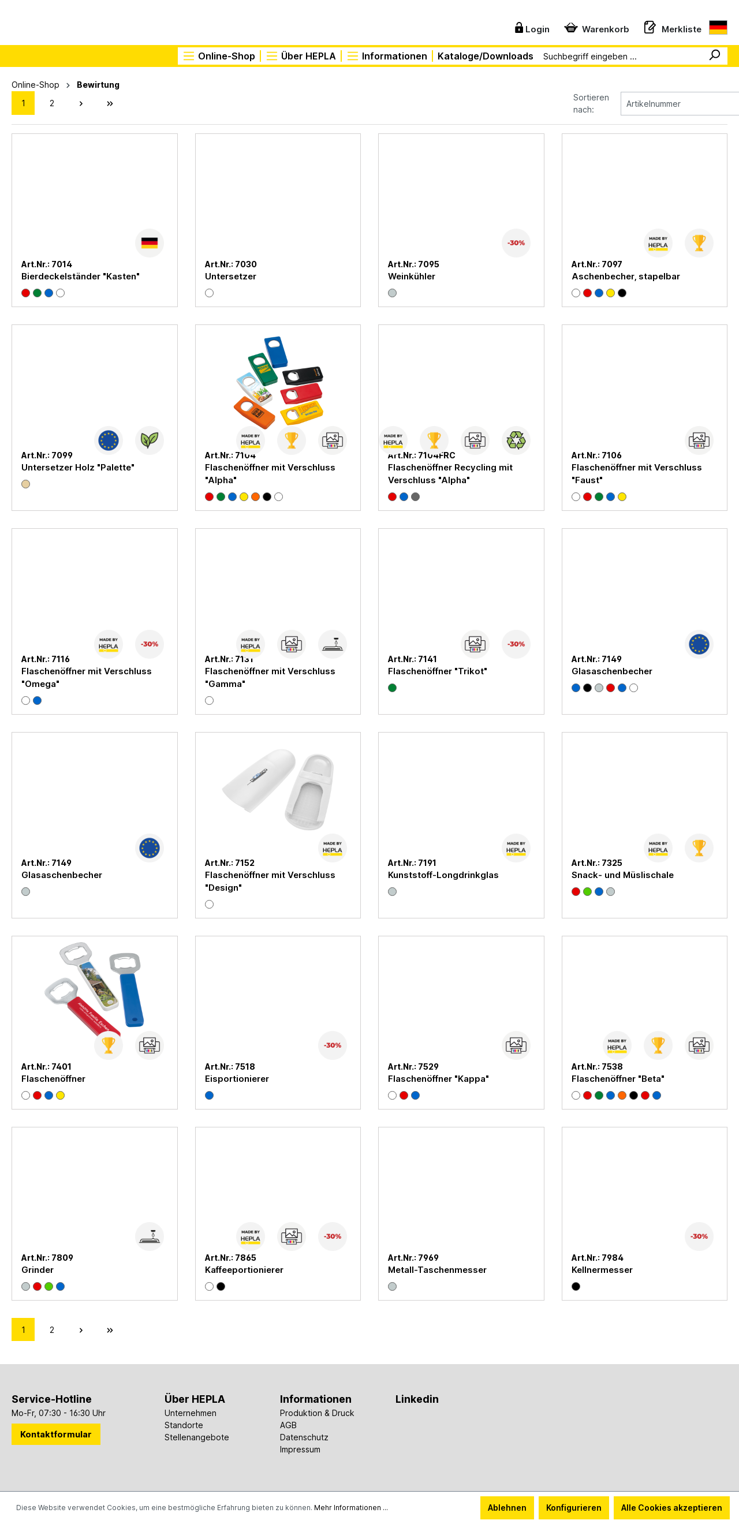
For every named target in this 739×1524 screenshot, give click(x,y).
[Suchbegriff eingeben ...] (619, 56)
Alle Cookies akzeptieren (671, 1507)
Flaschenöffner (53, 1077)
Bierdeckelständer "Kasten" (80, 275)
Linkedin (417, 1398)
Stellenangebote (197, 1436)
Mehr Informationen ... (351, 1507)
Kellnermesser (602, 1268)
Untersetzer (230, 275)
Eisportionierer (237, 1077)
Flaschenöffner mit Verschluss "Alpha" (270, 472)
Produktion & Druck (317, 1412)
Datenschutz (304, 1436)
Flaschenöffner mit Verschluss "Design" (270, 880)
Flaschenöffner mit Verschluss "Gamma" (270, 676)
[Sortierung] (652, 102)
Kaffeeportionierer (244, 1268)
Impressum (300, 1448)
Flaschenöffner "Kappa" (438, 1077)
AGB (288, 1424)
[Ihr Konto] (528, 27)
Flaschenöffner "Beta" (618, 1077)
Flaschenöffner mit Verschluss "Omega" (86, 676)
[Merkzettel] (670, 27)
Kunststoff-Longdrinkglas (443, 873)
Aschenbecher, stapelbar (626, 275)
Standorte (184, 1424)
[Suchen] (714, 56)
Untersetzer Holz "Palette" (78, 466)
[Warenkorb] (594, 27)
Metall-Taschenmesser (437, 1268)
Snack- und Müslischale (623, 873)
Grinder (37, 1268)
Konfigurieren (574, 1507)
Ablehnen (507, 1507)
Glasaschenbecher (612, 669)
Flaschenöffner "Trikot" (437, 669)
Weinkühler (411, 275)
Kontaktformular (56, 1433)
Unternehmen (191, 1412)
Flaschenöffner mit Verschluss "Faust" (637, 472)
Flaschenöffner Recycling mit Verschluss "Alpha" (450, 472)
